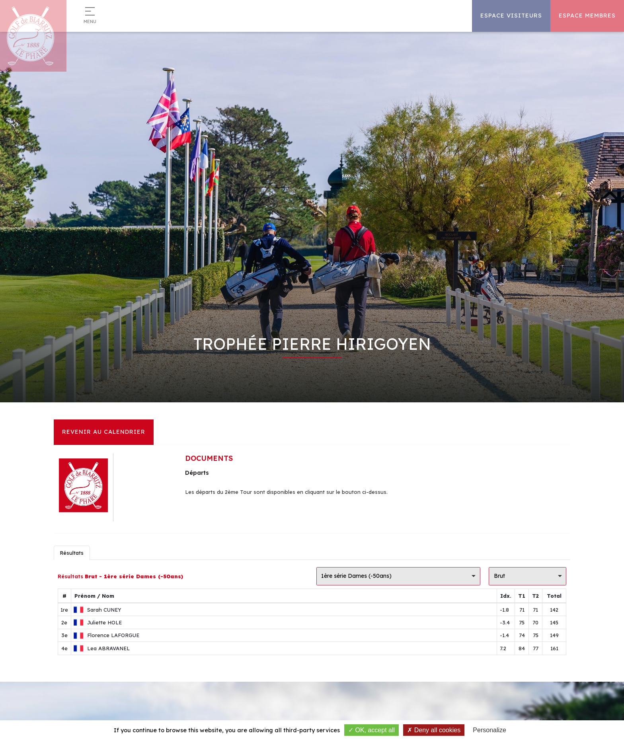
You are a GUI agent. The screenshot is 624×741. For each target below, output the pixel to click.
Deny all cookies (433, 730)
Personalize (489, 730)
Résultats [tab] (72, 553)
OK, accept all (371, 730)
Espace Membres (587, 15)
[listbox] (398, 576)
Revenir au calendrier (103, 431)
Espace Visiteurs (511, 15)
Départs (197, 472)
